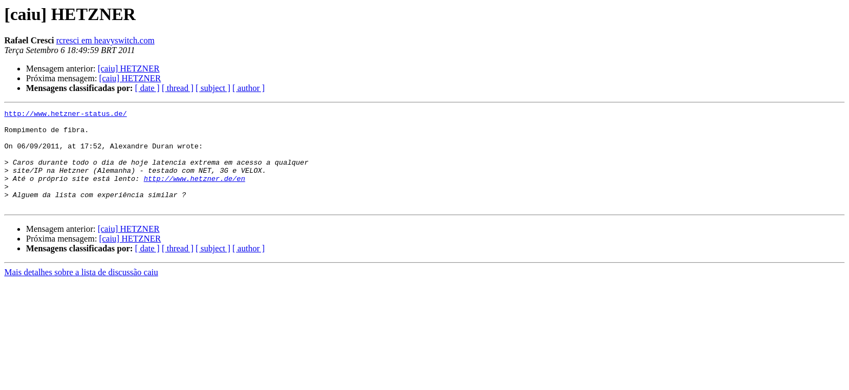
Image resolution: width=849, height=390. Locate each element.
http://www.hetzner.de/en (194, 193)
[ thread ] (178, 88)
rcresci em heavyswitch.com (105, 40)
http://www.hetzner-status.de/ (65, 115)
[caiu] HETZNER (128, 68)
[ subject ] (212, 88)
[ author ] (248, 88)
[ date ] (147, 88)
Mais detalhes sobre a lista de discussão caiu (81, 291)
